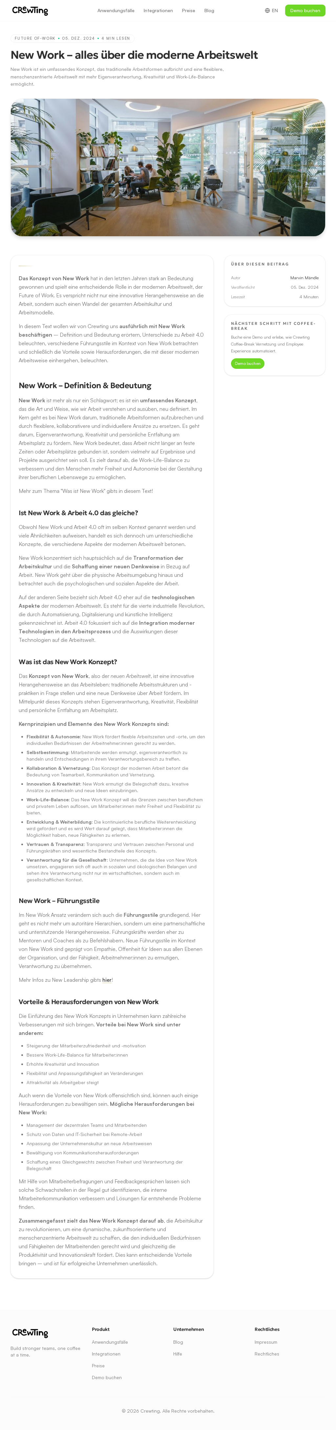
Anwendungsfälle (116, 10)
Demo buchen (305, 10)
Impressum (266, 1342)
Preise (188, 10)
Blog (209, 10)
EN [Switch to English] (271, 10)
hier (107, 980)
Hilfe (177, 1353)
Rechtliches (267, 1353)
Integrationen (158, 10)
